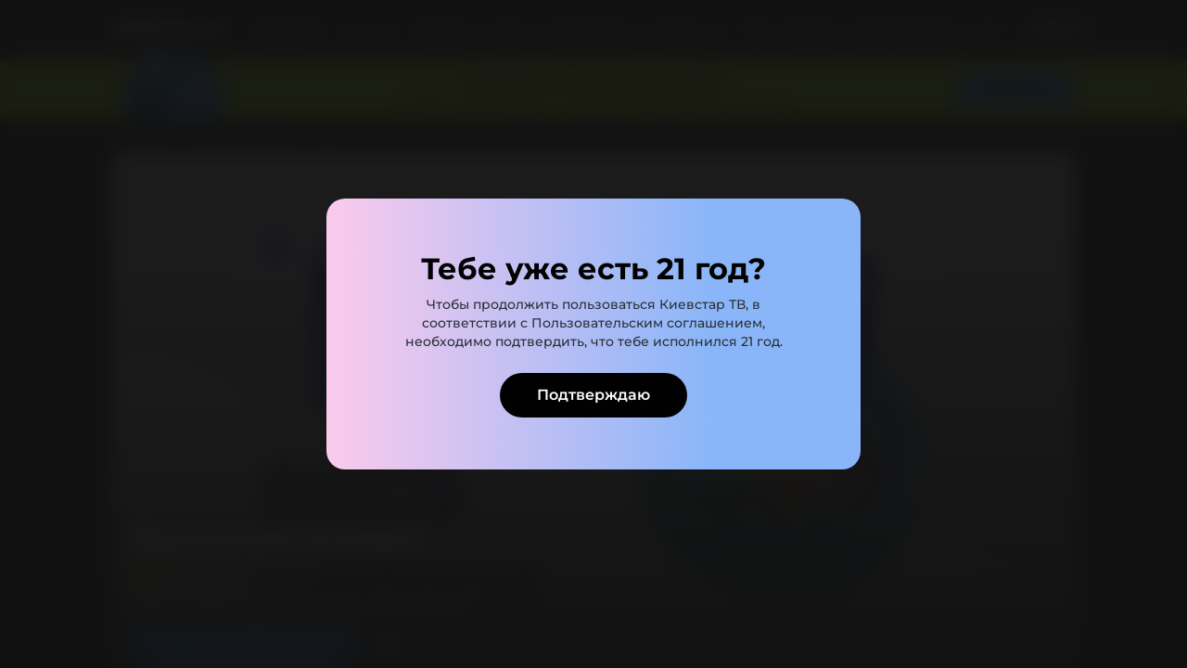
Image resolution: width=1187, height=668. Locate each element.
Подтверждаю (593, 395)
